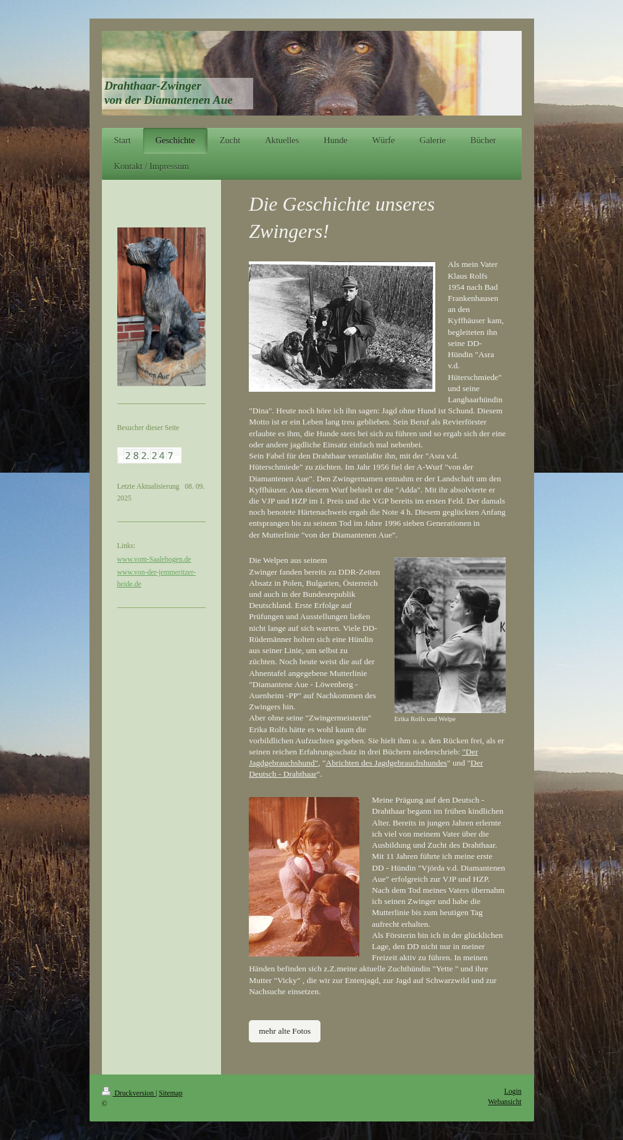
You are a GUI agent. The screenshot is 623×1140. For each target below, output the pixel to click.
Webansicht (504, 1102)
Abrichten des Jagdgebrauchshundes (386, 762)
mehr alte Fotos (285, 1031)
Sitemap (170, 1093)
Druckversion (129, 1093)
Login (513, 1091)
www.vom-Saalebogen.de (154, 559)
